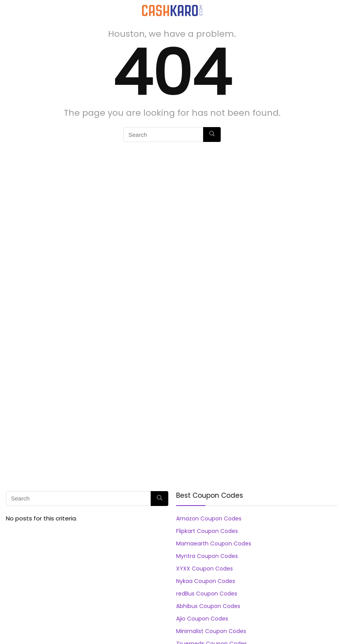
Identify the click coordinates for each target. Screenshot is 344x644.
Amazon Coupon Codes (208, 518)
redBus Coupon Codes (206, 593)
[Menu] (9, 10)
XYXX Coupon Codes (204, 568)
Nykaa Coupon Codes (205, 581)
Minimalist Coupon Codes (211, 631)
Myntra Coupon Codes (207, 556)
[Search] (331, 10)
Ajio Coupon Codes (202, 618)
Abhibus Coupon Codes (208, 606)
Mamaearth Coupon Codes (213, 543)
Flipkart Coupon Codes (207, 531)
